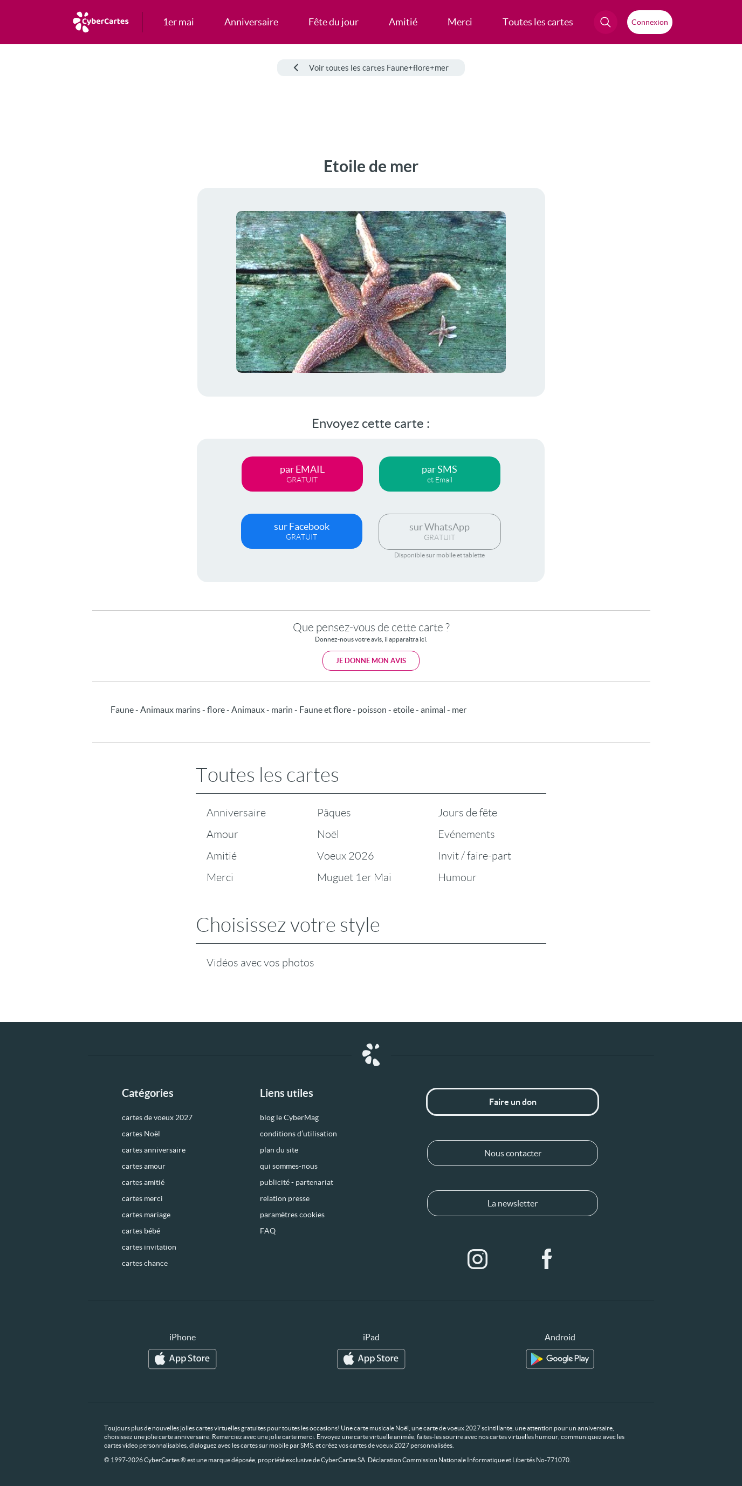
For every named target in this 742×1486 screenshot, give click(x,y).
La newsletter (512, 1203)
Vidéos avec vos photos (260, 963)
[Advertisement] (81, 319)
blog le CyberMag (289, 1117)
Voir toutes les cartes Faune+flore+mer (371, 67)
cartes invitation (149, 1247)
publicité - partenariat (296, 1182)
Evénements (466, 834)
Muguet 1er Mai (354, 877)
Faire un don (513, 1102)
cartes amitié (143, 1182)
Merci (220, 877)
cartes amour (144, 1166)
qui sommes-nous (289, 1166)
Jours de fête (467, 813)
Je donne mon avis (371, 661)
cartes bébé (141, 1230)
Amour (222, 834)
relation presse (285, 1198)
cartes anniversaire (154, 1150)
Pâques (334, 813)
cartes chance (145, 1263)
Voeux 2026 (345, 856)
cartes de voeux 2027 (157, 1117)
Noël (328, 834)
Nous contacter (512, 1153)
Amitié (222, 856)
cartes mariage (146, 1214)
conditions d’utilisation (298, 1133)
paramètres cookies (292, 1214)
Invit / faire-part (474, 856)
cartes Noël (141, 1133)
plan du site (279, 1150)
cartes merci (142, 1198)
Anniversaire (236, 813)
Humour (457, 877)
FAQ (268, 1230)
